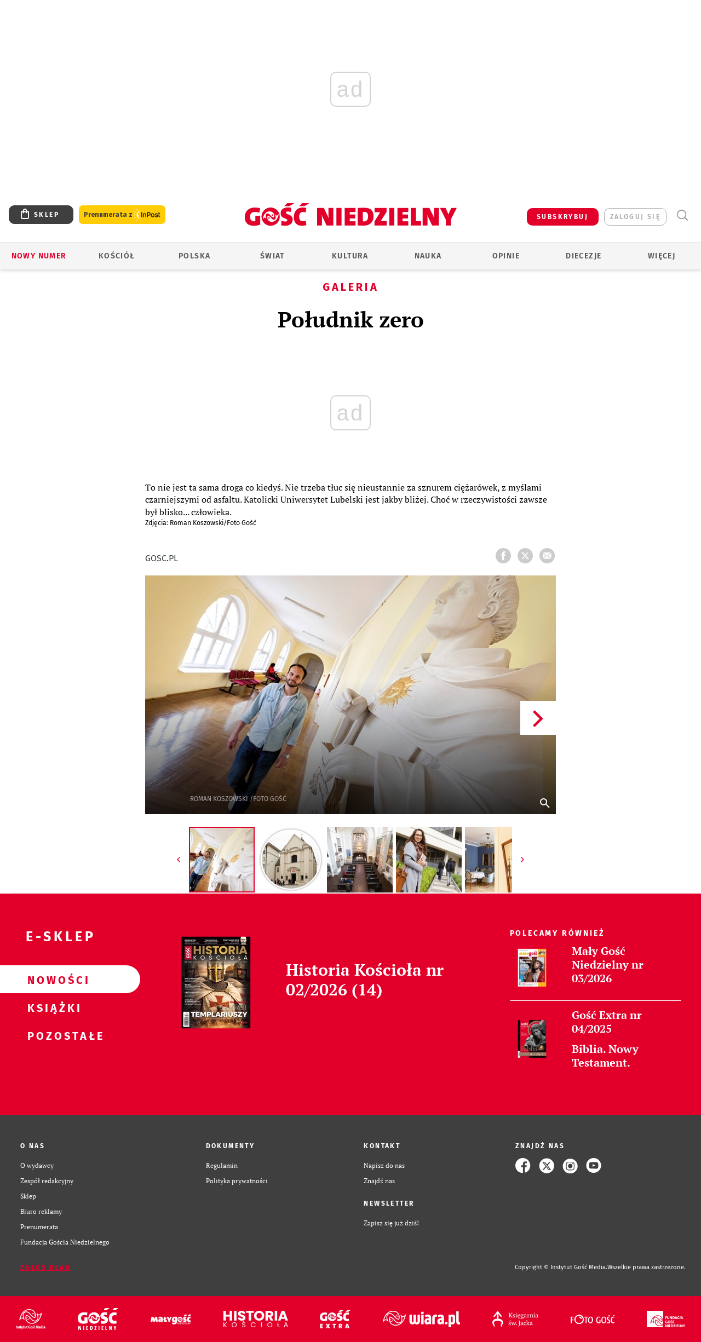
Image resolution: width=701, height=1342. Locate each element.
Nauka (428, 256)
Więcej (661, 256)
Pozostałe (52, 1035)
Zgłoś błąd (45, 1267)
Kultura (350, 256)
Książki (52, 1007)
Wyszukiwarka (682, 215)
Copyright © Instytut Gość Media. (561, 1267)
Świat (272, 256)
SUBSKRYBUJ (562, 217)
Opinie (506, 256)
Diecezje (583, 256)
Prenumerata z (122, 215)
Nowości (52, 980)
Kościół (117, 256)
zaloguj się (635, 217)
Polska (194, 256)
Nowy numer (39, 256)
